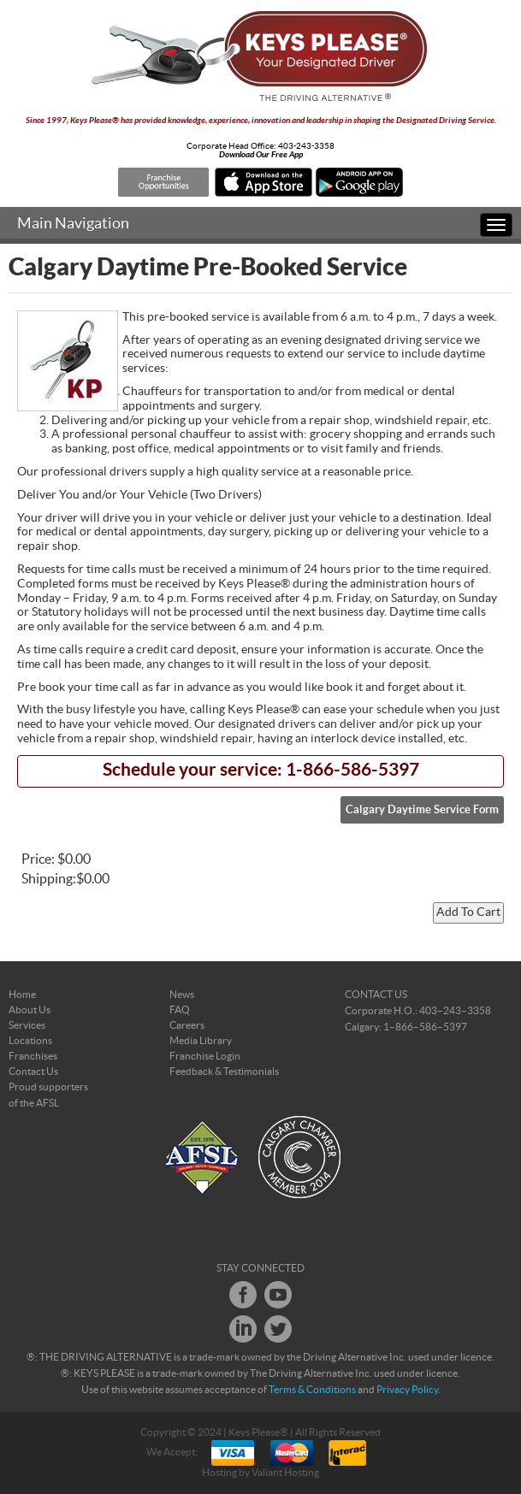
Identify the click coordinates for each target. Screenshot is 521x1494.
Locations (30, 1041)
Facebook (243, 1294)
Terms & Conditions (312, 1390)
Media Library (200, 1041)
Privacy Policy (407, 1390)
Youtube (278, 1294)
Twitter (278, 1329)
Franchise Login (204, 1056)
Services (27, 1025)
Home (22, 994)
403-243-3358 (306, 146)
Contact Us (33, 1071)
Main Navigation (73, 224)
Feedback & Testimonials (224, 1071)
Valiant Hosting (285, 1472)
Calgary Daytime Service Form (422, 810)
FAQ (179, 1010)
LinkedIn (243, 1329)
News (181, 994)
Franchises (33, 1056)
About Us (29, 1010)
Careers (186, 1025)
